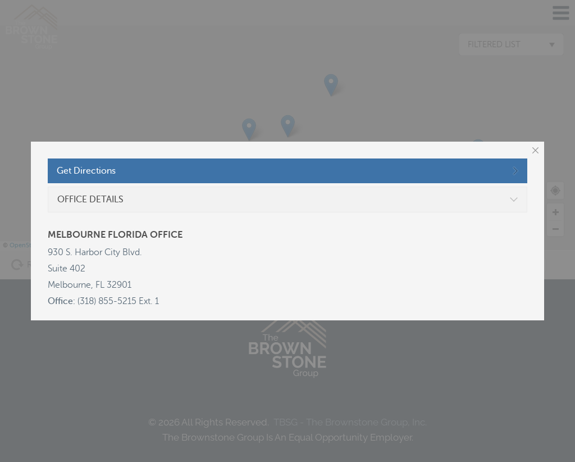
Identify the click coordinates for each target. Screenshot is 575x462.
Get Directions (86, 171)
